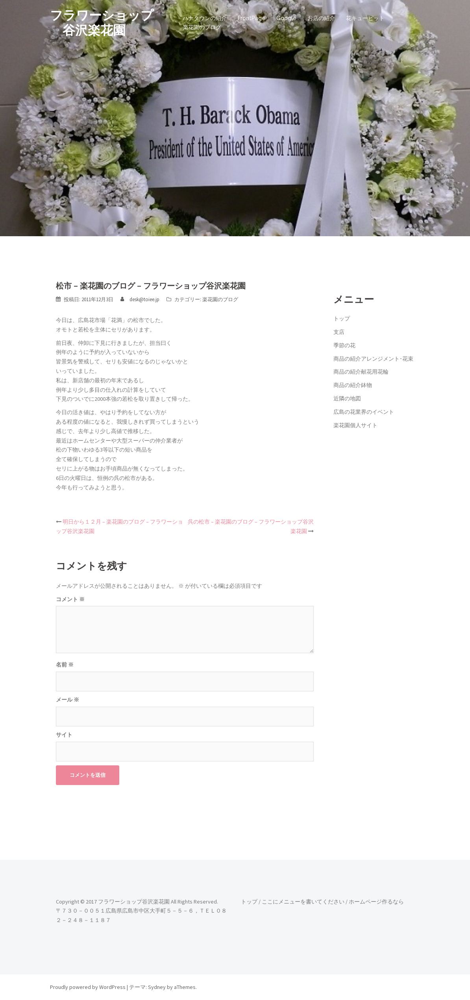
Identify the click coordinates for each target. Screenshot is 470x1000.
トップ (341, 318)
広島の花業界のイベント (363, 411)
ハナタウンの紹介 (205, 18)
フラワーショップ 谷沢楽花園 (102, 22)
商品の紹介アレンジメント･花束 (373, 358)
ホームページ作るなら (376, 901)
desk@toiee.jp (144, 299)
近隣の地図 (347, 398)
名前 (65, 664)
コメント (70, 599)
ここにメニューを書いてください (303, 901)
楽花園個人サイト (355, 425)
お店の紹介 (321, 18)
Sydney (157, 987)
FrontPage (251, 18)
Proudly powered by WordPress (88, 987)
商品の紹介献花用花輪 (361, 371)
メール (67, 699)
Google (286, 18)
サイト (64, 734)
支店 (338, 331)
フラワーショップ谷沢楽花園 (134, 901)
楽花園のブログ (202, 27)
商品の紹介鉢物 (352, 385)
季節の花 (344, 345)
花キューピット (365, 18)
